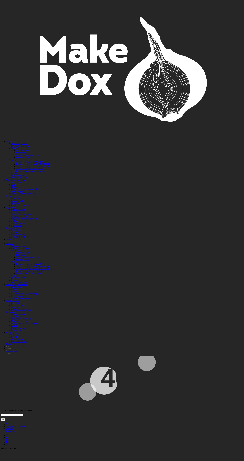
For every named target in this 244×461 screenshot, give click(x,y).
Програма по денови (20, 146)
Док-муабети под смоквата (27, 155)
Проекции (15, 198)
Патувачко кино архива (21, 205)
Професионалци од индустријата (25, 189)
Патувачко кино (13, 196)
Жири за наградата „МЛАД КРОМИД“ (33, 164)
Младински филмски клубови (24, 219)
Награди (14, 173)
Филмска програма (19, 144)
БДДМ (14, 232)
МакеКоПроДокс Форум (16, 180)
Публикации (16, 226)
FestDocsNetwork (18, 235)
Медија (9, 239)
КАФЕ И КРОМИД (19, 237)
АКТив (14, 221)
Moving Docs (16, 230)
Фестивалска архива (19, 178)
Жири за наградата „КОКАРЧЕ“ (30, 169)
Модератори (16, 187)
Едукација (10, 207)
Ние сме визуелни (19, 223)
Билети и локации (18, 175)
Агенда (14, 185)
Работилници (22, 153)
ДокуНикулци (17, 212)
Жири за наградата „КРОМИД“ (29, 162)
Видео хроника (17, 200)
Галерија (15, 203)
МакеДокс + (16, 148)
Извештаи (10, 431)
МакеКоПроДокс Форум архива (24, 194)
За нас (8, 424)
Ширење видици (18, 210)
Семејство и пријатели (15, 426)
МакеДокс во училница (21, 214)
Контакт (9, 429)
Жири (13, 159)
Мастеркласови (22, 150)
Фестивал (10, 141)
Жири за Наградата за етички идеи (31, 171)
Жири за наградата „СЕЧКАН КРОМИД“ (34, 166)
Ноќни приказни (23, 157)
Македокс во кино (19, 216)
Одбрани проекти (18, 191)
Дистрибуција (12, 228)
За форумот (16, 182)
